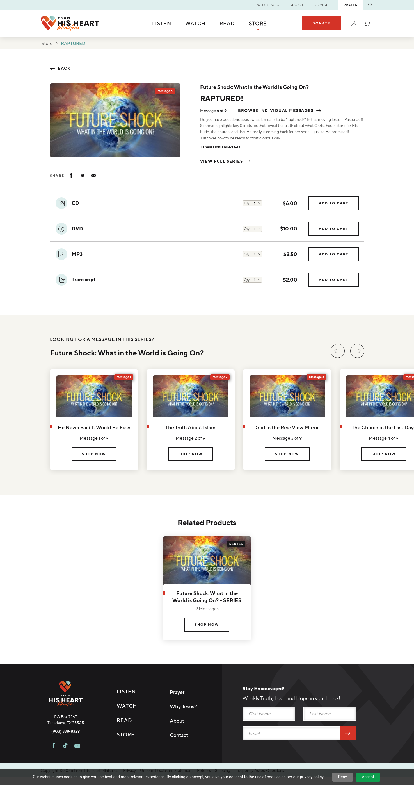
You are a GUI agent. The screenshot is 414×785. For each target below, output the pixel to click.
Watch (195, 23)
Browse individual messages (276, 111)
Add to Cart (333, 203)
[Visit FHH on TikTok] (65, 746)
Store (258, 23)
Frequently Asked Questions (259, 770)
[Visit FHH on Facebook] (53, 746)
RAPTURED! (74, 43)
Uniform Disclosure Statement (166, 770)
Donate (321, 23)
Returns (204, 770)
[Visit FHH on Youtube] (77, 746)
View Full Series (221, 161)
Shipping (222, 770)
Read (227, 23)
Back (64, 68)
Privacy (129, 770)
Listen (161, 23)
